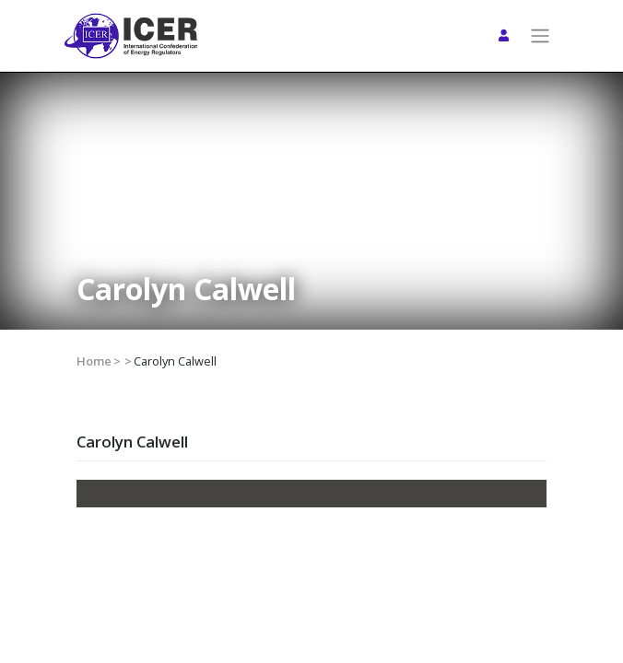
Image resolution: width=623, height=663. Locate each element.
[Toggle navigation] (540, 36)
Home (94, 361)
